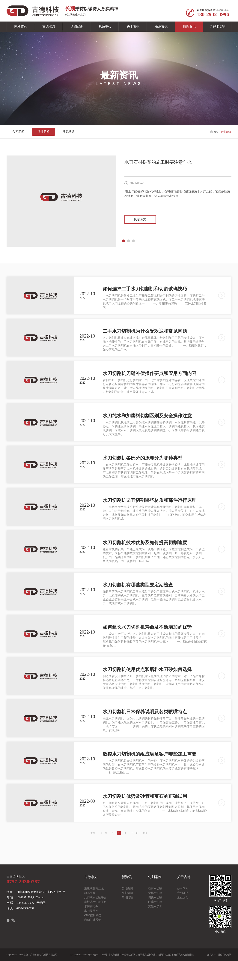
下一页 (134, 833)
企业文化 (182, 897)
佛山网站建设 (224, 954)
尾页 (145, 833)
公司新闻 (18, 131)
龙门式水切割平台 (95, 897)
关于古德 (133, 26)
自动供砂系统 (92, 919)
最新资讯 (189, 26)
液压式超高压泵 (94, 888)
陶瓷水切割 (155, 897)
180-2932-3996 (213, 14)
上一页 (103, 833)
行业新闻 (43, 131)
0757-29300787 (23, 881)
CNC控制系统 (92, 915)
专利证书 (182, 892)
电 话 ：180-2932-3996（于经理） (27, 902)
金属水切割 (155, 892)
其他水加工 (155, 906)
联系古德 (161, 26)
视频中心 (105, 26)
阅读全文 (140, 219)
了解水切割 (217, 26)
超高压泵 (89, 892)
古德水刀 (48, 26)
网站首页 (20, 26)
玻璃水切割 (155, 901)
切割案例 (76, 26)
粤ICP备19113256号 (97, 954)
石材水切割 (155, 888)
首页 (216, 131)
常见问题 (69, 131)
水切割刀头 (91, 906)
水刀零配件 (91, 910)
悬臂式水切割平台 (95, 901)
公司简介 (182, 888)
